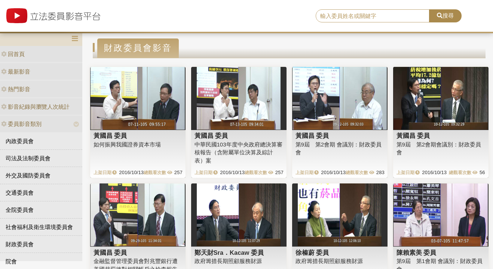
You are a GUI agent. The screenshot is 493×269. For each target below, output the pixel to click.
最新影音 (15, 71)
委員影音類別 (21, 124)
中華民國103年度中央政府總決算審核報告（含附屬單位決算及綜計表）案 (238, 152)
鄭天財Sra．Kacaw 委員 (229, 252)
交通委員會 (20, 192)
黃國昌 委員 (110, 135)
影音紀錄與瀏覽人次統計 (35, 106)
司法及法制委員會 (28, 158)
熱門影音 (15, 89)
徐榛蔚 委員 (312, 252)
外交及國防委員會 (28, 175)
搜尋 (445, 15)
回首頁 (13, 54)
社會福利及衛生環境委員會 (39, 227)
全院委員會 (20, 210)
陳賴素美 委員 (416, 252)
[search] (373, 16)
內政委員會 (20, 141)
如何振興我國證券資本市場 (127, 144)
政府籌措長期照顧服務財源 (228, 261)
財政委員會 (20, 244)
